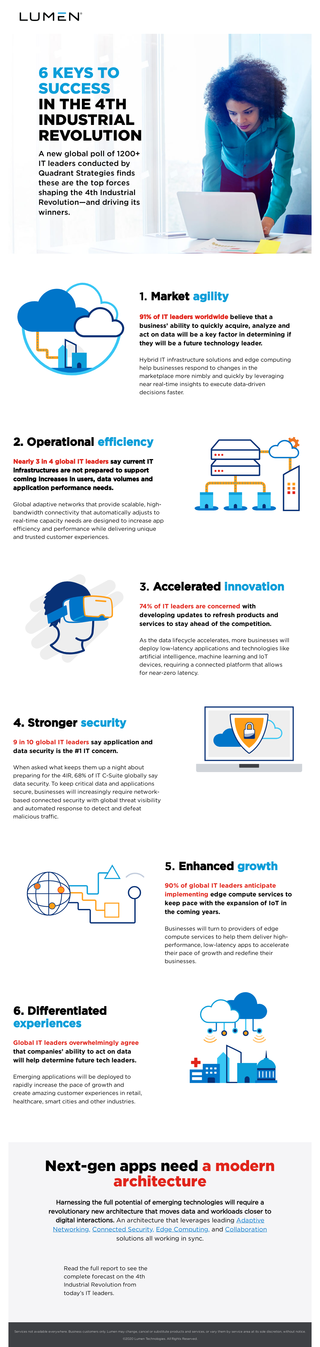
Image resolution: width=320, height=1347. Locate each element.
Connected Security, (123, 1229)
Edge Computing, (183, 1229)
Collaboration (246, 1229)
